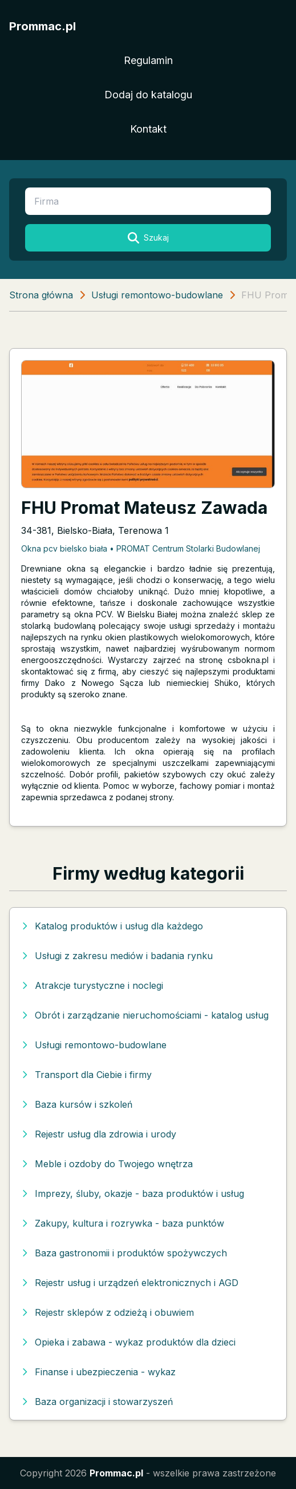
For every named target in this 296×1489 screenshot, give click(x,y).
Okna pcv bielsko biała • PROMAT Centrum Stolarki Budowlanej (140, 548)
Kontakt (148, 129)
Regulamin (148, 60)
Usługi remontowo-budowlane (157, 295)
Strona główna (41, 295)
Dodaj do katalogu (148, 95)
